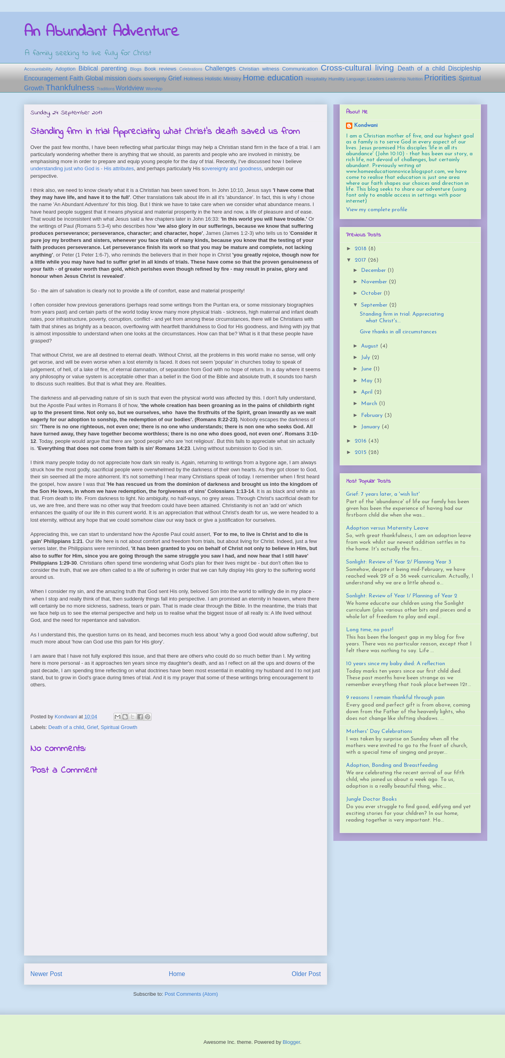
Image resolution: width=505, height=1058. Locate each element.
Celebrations (191, 69)
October (372, 293)
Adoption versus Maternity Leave (387, 528)
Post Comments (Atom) (191, 994)
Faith (76, 78)
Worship (154, 88)
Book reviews (160, 69)
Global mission (105, 78)
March (370, 404)
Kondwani (366, 125)
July (366, 358)
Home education (273, 77)
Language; (356, 79)
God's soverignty (147, 79)
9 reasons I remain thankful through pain (395, 698)
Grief (174, 78)
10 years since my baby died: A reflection (395, 664)
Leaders (375, 78)
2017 (361, 260)
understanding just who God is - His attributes (82, 168)
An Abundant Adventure (101, 32)
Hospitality (316, 78)
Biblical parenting (103, 68)
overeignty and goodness (233, 168)
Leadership (395, 79)
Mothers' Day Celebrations (379, 731)
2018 (361, 249)
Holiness (193, 79)
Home (177, 974)
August (370, 346)
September (375, 305)
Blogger (291, 1042)
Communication (300, 69)
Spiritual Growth (119, 727)
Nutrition (415, 79)
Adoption (65, 69)
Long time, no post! (369, 630)
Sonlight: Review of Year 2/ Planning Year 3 (398, 562)
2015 (361, 453)
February (372, 415)
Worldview (130, 88)
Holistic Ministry (223, 79)
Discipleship (464, 68)
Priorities (440, 77)
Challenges (220, 68)
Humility (336, 78)
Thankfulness (70, 87)
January (371, 427)
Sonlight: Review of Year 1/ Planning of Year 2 (401, 596)
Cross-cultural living (357, 67)
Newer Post (46, 974)
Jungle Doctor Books (371, 799)
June (367, 369)
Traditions (105, 89)
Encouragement (45, 78)
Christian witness (259, 69)
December (374, 270)
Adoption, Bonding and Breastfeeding (392, 765)
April (367, 392)
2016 (361, 441)
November (375, 282)
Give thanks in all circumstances (398, 332)
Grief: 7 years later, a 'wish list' (383, 494)
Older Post (306, 974)
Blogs (136, 68)
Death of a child (421, 68)
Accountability (38, 68)
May (367, 381)
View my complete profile (376, 210)
